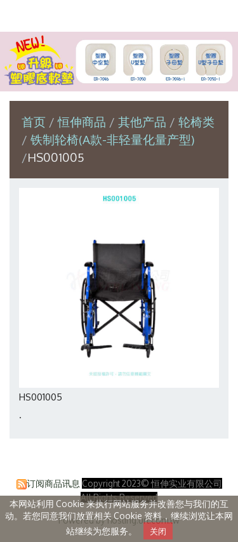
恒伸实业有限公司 (119, 15)
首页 (34, 121)
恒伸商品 (83, 121)
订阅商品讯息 (53, 483)
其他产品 (142, 121)
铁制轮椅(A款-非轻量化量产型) (112, 139)
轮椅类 (196, 121)
